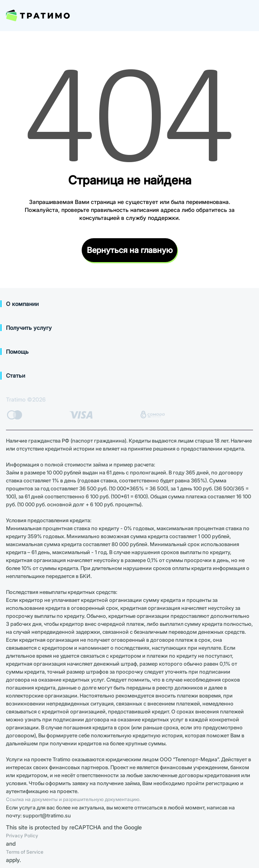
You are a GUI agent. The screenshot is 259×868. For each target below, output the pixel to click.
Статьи (15, 375)
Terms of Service (24, 852)
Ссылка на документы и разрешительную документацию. (73, 799)
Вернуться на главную (130, 250)
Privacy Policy (22, 836)
